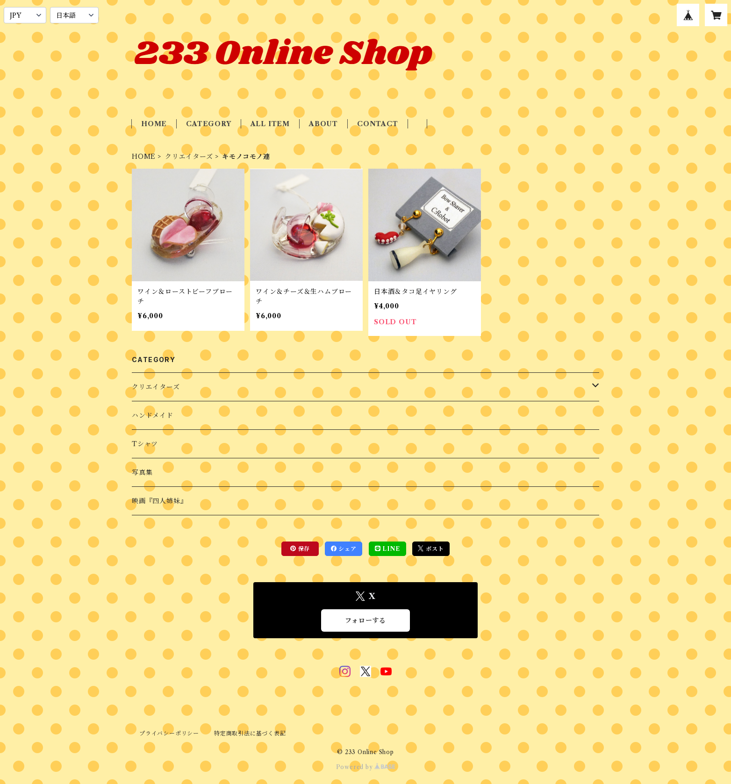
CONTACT (377, 124)
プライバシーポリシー (169, 733)
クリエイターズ (189, 156)
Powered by (365, 766)
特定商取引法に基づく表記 (250, 733)
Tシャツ (145, 444)
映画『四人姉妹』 (159, 501)
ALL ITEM (270, 124)
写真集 (142, 472)
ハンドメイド (152, 415)
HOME (154, 124)
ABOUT (323, 124)
